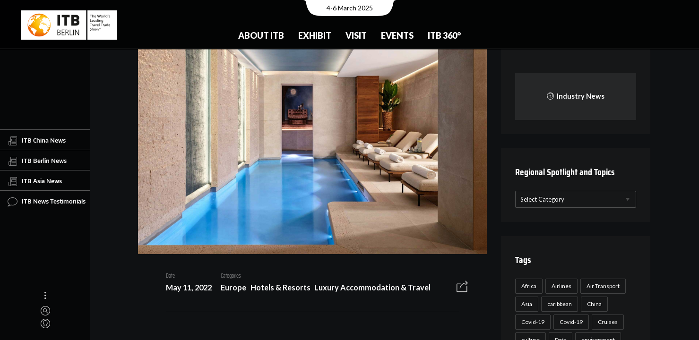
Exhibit (314, 35)
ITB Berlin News (37, 161)
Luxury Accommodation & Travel (369, 288)
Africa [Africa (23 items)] (527, 285)
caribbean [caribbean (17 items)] (558, 303)
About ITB (261, 35)
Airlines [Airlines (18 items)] (560, 285)
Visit (356, 35)
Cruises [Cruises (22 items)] (606, 321)
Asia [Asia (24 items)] (525, 303)
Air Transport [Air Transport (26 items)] (601, 285)
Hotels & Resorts (277, 288)
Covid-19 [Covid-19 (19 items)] (569, 321)
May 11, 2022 (185, 288)
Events (397, 35)
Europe (230, 288)
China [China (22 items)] (593, 303)
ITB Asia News (35, 181)
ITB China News (37, 141)
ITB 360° (444, 35)
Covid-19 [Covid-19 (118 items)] (531, 321)
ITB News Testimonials (47, 201)
